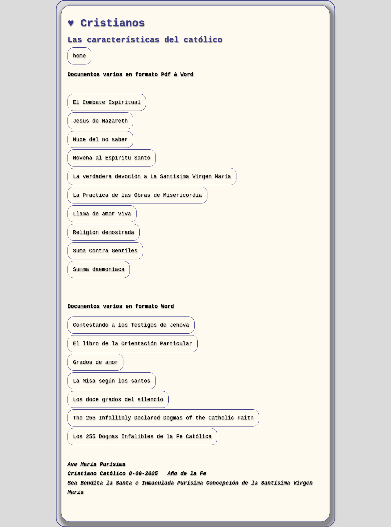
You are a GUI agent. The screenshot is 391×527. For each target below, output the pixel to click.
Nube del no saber (100, 139)
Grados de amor (95, 362)
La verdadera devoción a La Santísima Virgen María (152, 177)
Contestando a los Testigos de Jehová (131, 325)
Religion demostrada (103, 232)
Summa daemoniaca (99, 269)
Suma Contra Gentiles (105, 251)
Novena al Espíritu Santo (111, 158)
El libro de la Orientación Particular (132, 344)
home (79, 56)
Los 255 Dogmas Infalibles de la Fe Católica (142, 437)
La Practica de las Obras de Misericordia (137, 195)
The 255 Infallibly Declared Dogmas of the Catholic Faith (163, 418)
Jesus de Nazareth (100, 121)
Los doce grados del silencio (118, 399)
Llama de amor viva (102, 213)
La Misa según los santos (111, 381)
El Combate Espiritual (107, 102)
